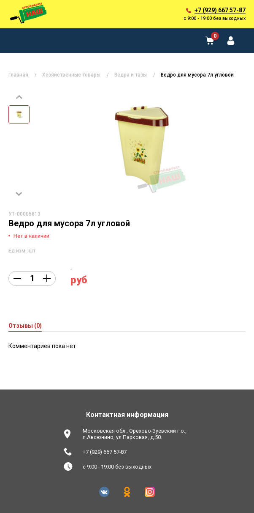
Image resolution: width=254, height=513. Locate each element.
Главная (18, 75)
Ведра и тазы (130, 75)
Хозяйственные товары (71, 75)
